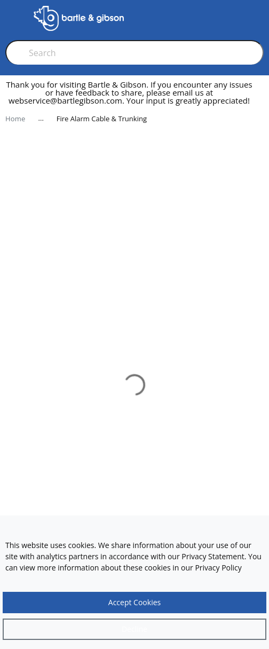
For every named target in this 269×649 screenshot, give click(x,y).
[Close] (134, 629)
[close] (260, 97)
